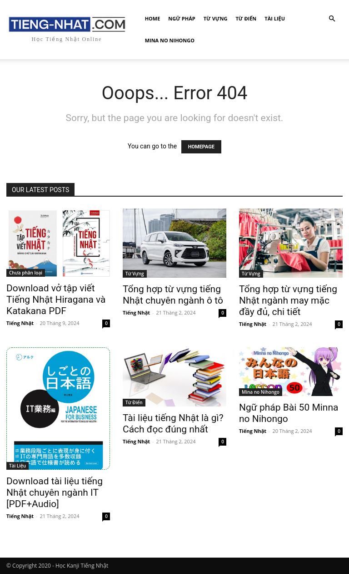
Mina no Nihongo (169, 40)
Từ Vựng (216, 18)
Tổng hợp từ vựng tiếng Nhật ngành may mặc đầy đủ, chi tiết (288, 300)
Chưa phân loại (25, 272)
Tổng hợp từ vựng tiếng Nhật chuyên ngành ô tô (173, 295)
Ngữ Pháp (181, 18)
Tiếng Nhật (20, 323)
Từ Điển (245, 18)
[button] (332, 19)
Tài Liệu (274, 18)
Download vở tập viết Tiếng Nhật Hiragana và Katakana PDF (56, 299)
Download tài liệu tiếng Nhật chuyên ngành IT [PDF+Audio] (54, 492)
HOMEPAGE (201, 147)
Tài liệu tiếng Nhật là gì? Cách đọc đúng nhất (173, 423)
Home (152, 18)
